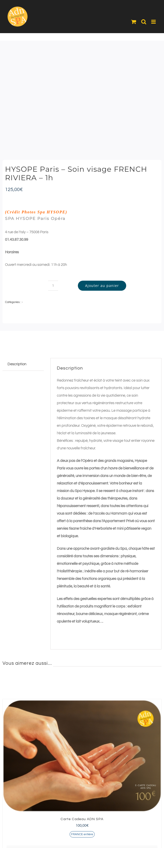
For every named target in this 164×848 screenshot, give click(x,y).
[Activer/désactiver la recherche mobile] (143, 21)
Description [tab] (17, 364)
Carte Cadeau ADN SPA (82, 819)
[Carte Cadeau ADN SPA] (82, 755)
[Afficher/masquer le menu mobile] (153, 21)
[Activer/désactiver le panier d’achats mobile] (133, 21)
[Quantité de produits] (53, 286)
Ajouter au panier (102, 285)
